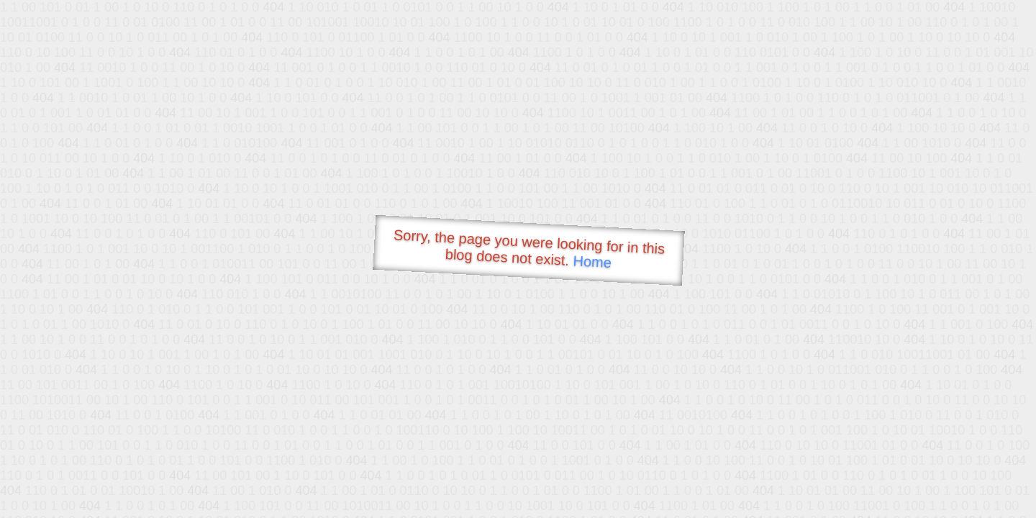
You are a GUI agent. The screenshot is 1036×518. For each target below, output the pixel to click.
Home (592, 262)
